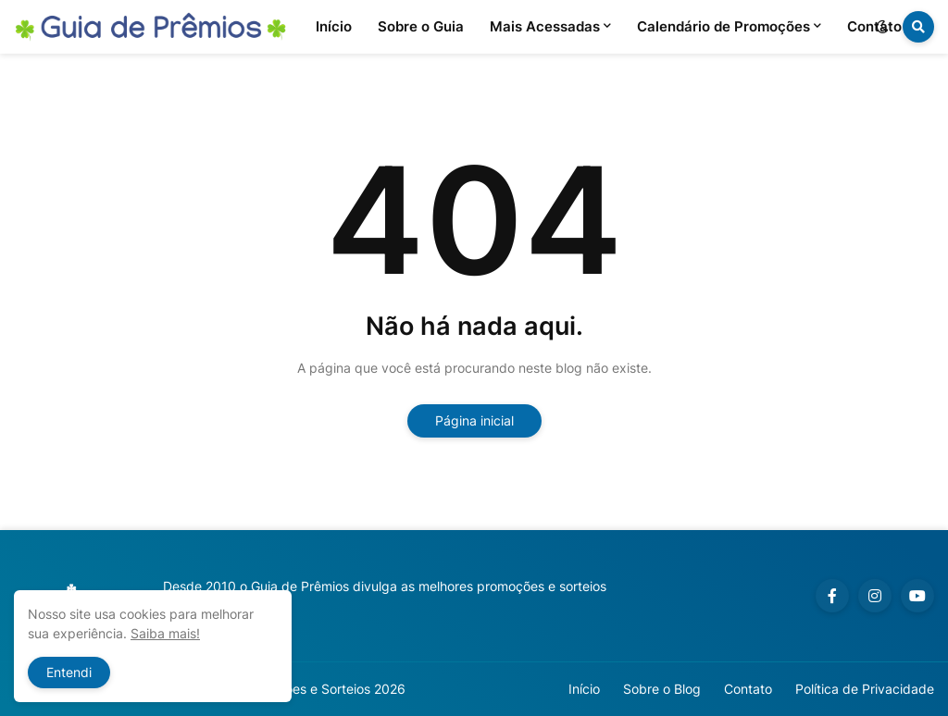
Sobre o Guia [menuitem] (421, 26)
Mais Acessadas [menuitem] (545, 26)
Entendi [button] (69, 672)
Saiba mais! (165, 633)
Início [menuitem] (334, 26)
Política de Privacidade (864, 689)
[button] (882, 27)
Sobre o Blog (662, 689)
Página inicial (474, 420)
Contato (748, 689)
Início (584, 689)
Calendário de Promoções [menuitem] (723, 26)
